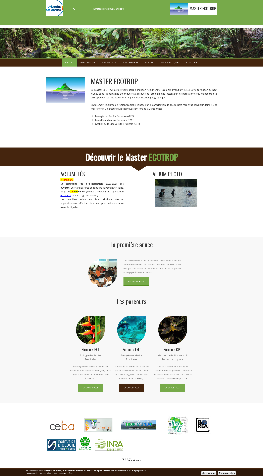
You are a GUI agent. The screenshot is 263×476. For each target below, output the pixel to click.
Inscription (109, 62)
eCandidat (65, 195)
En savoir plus (136, 281)
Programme (87, 62)
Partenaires (130, 62)
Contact (191, 62)
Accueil (69, 62)
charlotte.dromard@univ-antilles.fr (108, 8)
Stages (149, 62)
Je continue (208, 473)
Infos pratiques (170, 62)
